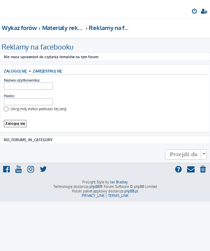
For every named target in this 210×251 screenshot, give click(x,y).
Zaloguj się (15, 71)
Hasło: (9, 95)
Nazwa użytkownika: (22, 80)
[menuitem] (195, 12)
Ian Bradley (119, 182)
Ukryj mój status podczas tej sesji (35, 108)
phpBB (95, 186)
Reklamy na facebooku (37, 46)
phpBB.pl (131, 191)
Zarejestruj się (47, 71)
